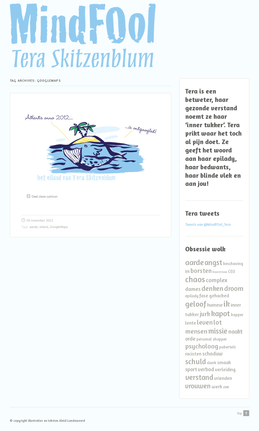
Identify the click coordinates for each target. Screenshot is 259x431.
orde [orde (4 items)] (190, 338)
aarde (33, 227)
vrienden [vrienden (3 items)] (223, 378)
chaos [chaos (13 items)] (195, 279)
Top (239, 413)
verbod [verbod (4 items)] (206, 369)
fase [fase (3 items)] (203, 295)
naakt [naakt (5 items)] (235, 331)
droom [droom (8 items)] (233, 288)
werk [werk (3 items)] (217, 386)
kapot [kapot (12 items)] (220, 313)
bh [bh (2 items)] (187, 271)
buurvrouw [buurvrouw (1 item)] (219, 272)
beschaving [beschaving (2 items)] (233, 263)
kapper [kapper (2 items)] (237, 314)
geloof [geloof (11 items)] (195, 303)
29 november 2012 (39, 220)
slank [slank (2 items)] (211, 362)
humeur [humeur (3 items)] (215, 305)
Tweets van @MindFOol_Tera (208, 224)
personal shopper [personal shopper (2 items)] (211, 339)
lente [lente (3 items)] (190, 323)
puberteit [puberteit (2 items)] (227, 347)
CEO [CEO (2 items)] (231, 271)
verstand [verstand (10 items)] (199, 377)
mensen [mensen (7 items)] (196, 331)
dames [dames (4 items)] (193, 289)
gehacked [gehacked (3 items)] (219, 295)
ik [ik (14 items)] (227, 303)
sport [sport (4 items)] (191, 369)
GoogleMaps (59, 227)
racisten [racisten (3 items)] (193, 354)
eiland (44, 227)
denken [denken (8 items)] (212, 288)
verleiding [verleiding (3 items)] (225, 369)
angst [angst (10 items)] (213, 262)
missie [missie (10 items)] (217, 330)
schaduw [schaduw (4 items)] (212, 353)
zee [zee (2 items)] (226, 386)
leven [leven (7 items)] (205, 322)
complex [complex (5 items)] (216, 280)
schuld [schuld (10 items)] (195, 361)
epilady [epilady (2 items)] (191, 295)
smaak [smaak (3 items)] (224, 362)
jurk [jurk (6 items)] (205, 314)
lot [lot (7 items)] (218, 322)
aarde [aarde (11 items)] (194, 262)
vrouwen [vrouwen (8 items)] (198, 386)
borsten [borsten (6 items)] (201, 270)
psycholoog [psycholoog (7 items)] (201, 346)
